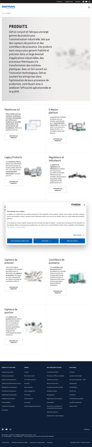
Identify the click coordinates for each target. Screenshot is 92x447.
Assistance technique (75, 376)
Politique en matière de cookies (20, 442)
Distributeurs (73, 383)
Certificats (72, 395)
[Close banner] (84, 204)
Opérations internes (52, 412)
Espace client (73, 406)
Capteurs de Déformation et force (11, 383)
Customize (46, 241)
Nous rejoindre (28, 387)
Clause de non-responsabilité (37, 442)
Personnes (27, 395)
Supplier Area (69, 1)
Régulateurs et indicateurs (9, 387)
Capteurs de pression (8, 376)
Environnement (28, 398)
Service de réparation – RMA (77, 379)
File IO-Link (72, 391)
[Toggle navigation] (89, 7)
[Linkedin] (82, 1)
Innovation (27, 402)
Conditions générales (75, 402)
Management (50, 395)
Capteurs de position (7, 372)
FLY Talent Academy (30, 379)
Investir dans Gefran (52, 372)
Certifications (73, 387)
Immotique (5, 410)
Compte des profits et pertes (55, 387)
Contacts (77, 1)
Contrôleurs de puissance (9, 391)
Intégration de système (8, 398)
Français (59, 1)
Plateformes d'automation (9, 395)
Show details (77, 235)
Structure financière (52, 383)
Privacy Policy (5, 442)
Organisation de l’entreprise (54, 398)
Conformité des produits (76, 398)
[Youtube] (85, 1)
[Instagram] (88, 1)
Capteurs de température (9, 379)
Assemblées (50, 402)
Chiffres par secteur (52, 379)
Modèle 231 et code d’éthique (55, 416)
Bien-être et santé (29, 376)
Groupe (26, 372)
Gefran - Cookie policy (17, 227)
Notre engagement (29, 391)
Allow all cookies (72, 241)
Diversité (26, 383)
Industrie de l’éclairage (8, 406)
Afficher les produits (13, 136)
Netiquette (50, 442)
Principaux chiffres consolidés (55, 376)
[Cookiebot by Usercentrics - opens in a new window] (72, 205)
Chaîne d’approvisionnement (32, 406)
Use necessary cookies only (20, 241)
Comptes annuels (52, 391)
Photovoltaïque (6, 402)
